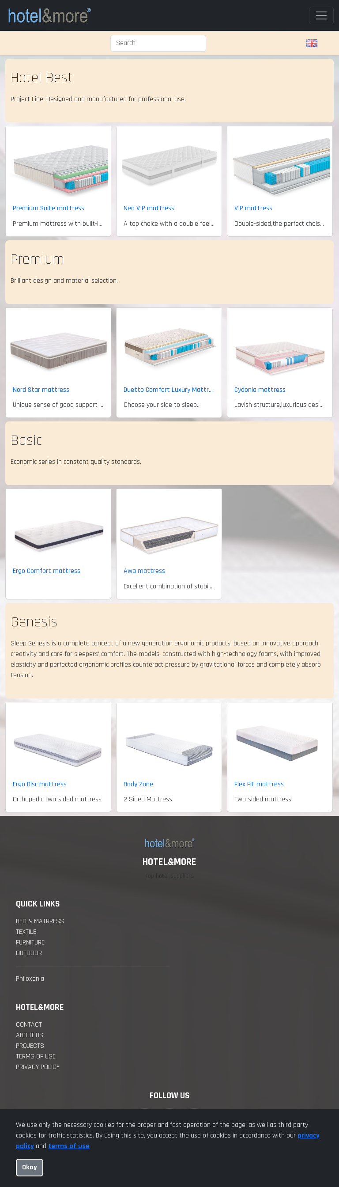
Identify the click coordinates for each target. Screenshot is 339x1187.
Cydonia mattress (260, 390)
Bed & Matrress (40, 921)
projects (30, 1045)
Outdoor (29, 953)
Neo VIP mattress (149, 208)
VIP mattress (253, 208)
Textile (26, 932)
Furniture (30, 942)
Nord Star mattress (41, 390)
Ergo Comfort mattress (46, 571)
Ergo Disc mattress (40, 784)
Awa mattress (144, 571)
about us (29, 1035)
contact (29, 1024)
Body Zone (138, 784)
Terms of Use (36, 1056)
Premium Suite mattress (48, 208)
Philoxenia (30, 978)
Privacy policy (38, 1067)
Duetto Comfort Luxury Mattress (169, 390)
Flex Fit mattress (259, 784)
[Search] (158, 43)
